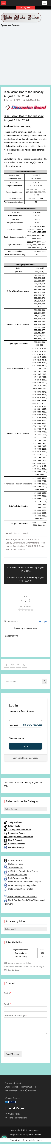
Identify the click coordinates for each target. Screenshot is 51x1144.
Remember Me (16, 738)
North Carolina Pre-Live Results (20, 896)
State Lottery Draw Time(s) (18, 889)
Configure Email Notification (18, 836)
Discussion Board (25, 539)
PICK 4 (35, 546)
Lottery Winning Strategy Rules (20, 885)
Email (7, 1004)
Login (43, 621)
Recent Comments (14, 844)
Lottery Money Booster (35, 543)
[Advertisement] (25, 58)
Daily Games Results (15, 874)
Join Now (17, 758)
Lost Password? (30, 758)
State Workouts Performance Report (22, 882)
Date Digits (12, 539)
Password (13, 725)
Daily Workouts (13, 822)
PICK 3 (28, 546)
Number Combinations (15, 546)
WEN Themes (34, 1134)
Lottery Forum (19, 543)
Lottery (9, 543)
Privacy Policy (13, 1114)
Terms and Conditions (17, 1118)
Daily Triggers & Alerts (28, 159)
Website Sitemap (14, 847)
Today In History (13, 867)
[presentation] (24, 1046)
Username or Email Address (21, 711)
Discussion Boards (14, 833)
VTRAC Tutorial (13, 860)
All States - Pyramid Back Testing (21, 871)
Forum (36, 539)
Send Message (12, 1054)
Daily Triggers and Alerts (17, 878)
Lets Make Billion (33, 100)
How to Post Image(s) (26, 162)
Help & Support (13, 840)
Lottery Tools (12, 826)
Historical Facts (13, 864)
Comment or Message (15, 1015)
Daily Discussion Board (18, 533)
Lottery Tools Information (17, 829)
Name (7, 993)
